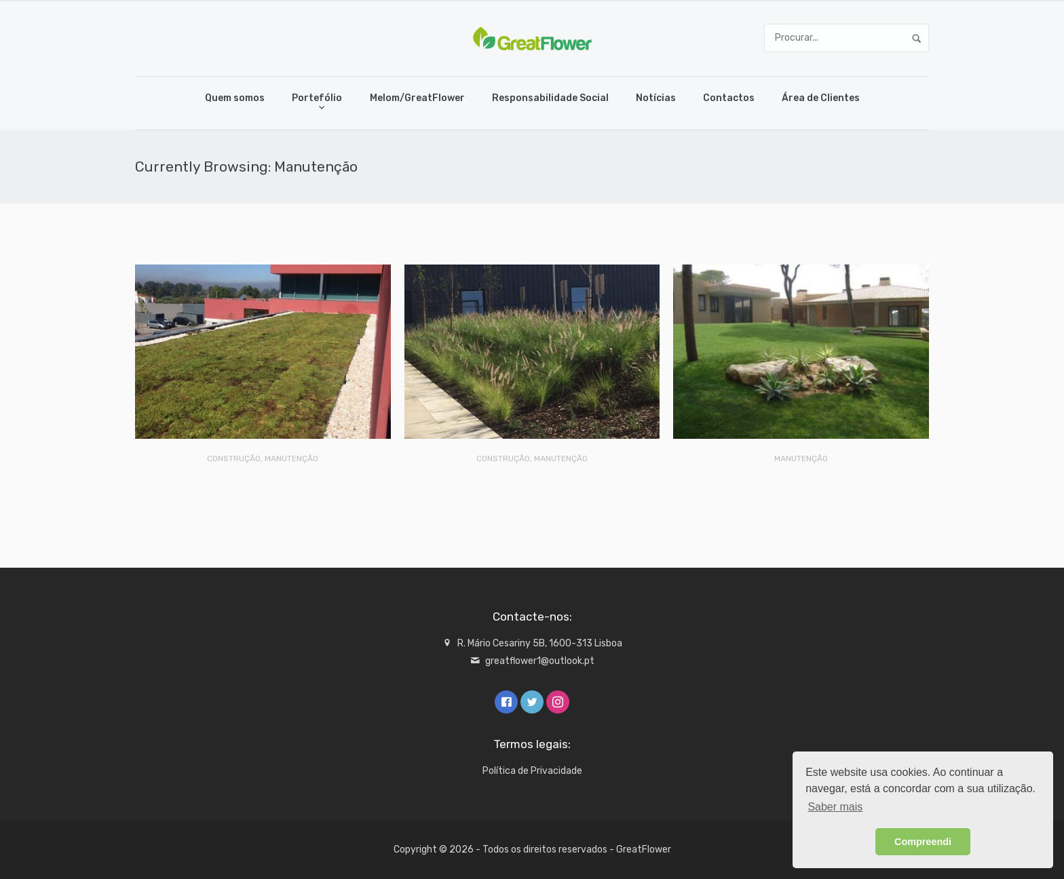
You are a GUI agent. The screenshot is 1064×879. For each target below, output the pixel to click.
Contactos (729, 98)
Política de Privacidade (532, 771)
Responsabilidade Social (550, 98)
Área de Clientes (821, 98)
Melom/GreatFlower (417, 98)
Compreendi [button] (922, 841)
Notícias (656, 98)
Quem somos (235, 98)
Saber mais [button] (835, 807)
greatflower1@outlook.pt (539, 661)
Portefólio (317, 98)
